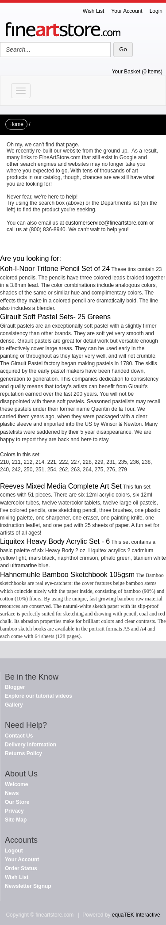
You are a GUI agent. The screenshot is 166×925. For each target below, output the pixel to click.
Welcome (16, 784)
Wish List (93, 11)
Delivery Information (30, 745)
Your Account (126, 11)
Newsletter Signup (28, 886)
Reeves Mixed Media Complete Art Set (61, 486)
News (12, 793)
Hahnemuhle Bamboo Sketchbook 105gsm (67, 574)
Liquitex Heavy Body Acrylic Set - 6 (55, 541)
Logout (14, 851)
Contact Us (19, 736)
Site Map (16, 820)
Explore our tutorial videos (38, 696)
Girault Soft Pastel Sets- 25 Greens (55, 317)
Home (16, 124)
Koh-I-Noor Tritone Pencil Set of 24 (55, 268)
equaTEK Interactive (136, 915)
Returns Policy (23, 753)
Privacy (14, 811)
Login (156, 11)
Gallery (14, 705)
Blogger (15, 687)
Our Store (17, 802)
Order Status (21, 868)
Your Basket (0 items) (137, 72)
